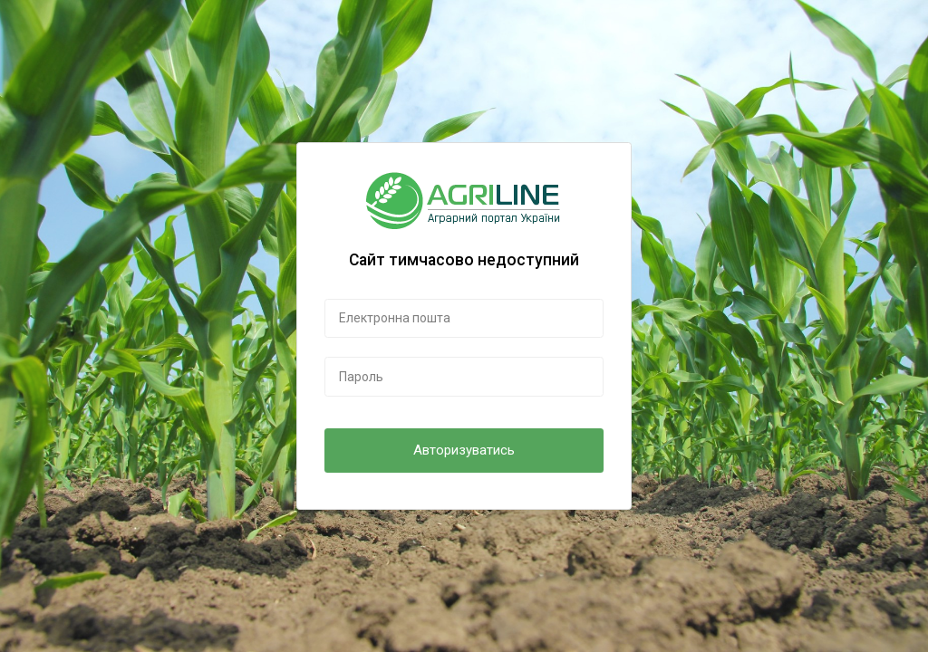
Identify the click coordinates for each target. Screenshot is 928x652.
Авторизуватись (464, 450)
